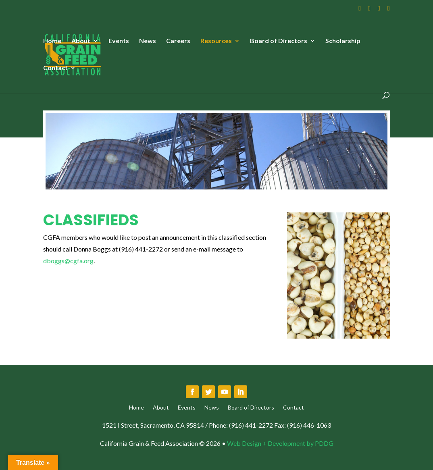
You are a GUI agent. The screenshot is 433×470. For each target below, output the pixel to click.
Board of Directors (278, 41)
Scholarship (342, 41)
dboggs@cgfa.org (68, 260)
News (147, 41)
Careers (178, 41)
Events (118, 41)
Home (52, 41)
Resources (216, 41)
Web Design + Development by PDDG (280, 443)
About (80, 41)
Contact (55, 68)
